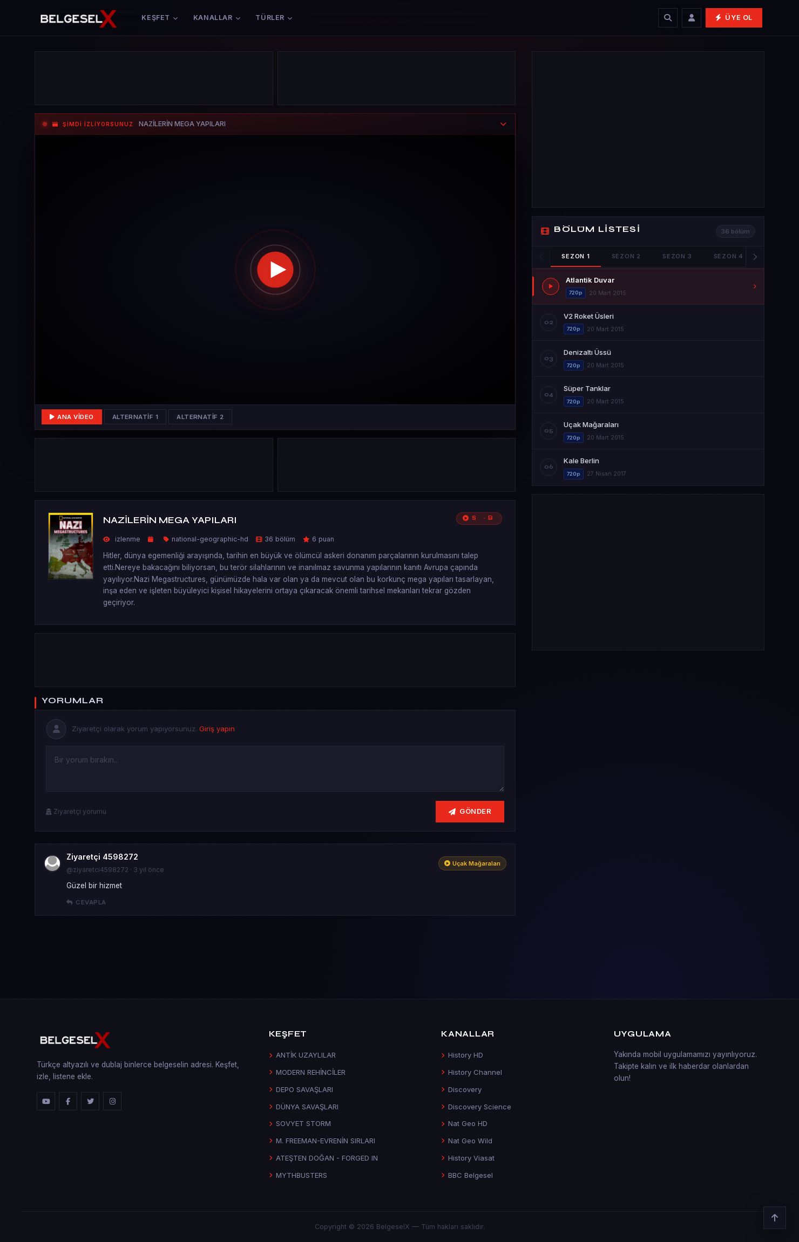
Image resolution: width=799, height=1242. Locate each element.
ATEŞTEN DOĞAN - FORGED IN (323, 1158)
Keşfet (159, 17)
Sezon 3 (677, 256)
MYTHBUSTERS (298, 1175)
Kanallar (217, 17)
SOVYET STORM (300, 1123)
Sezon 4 (728, 256)
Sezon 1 (575, 256)
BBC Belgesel (467, 1175)
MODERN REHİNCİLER (307, 1072)
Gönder (470, 811)
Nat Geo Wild (466, 1140)
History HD (462, 1055)
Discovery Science (476, 1106)
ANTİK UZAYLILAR (302, 1055)
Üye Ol (734, 17)
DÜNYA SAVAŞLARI (303, 1106)
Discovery (461, 1089)
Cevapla (86, 902)
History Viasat (468, 1158)
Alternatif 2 (200, 417)
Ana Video (72, 417)
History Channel (471, 1072)
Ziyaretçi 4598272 (102, 856)
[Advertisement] (153, 81)
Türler (273, 17)
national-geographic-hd (210, 539)
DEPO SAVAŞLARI (301, 1089)
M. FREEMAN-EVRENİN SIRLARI (322, 1140)
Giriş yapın (217, 728)
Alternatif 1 (135, 417)
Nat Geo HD (464, 1123)
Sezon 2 (626, 256)
